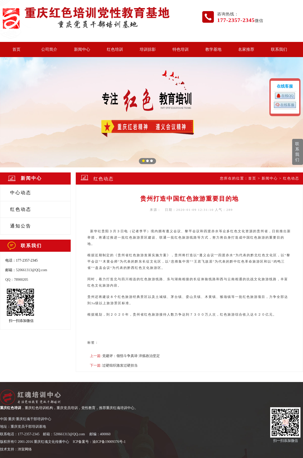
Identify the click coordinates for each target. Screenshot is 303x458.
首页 (16, 49)
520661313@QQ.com (31, 270)
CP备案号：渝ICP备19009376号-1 (100, 442)
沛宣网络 (25, 449)
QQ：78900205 (16, 280)
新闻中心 (82, 49)
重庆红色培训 (10, 408)
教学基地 (213, 49)
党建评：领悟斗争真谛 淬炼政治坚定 (131, 356)
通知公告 (20, 225)
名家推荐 (246, 49)
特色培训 (180, 49)
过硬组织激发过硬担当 (120, 365)
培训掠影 (148, 49)
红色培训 (115, 49)
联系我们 (279, 49)
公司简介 (49, 49)
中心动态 (20, 192)
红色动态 (20, 209)
